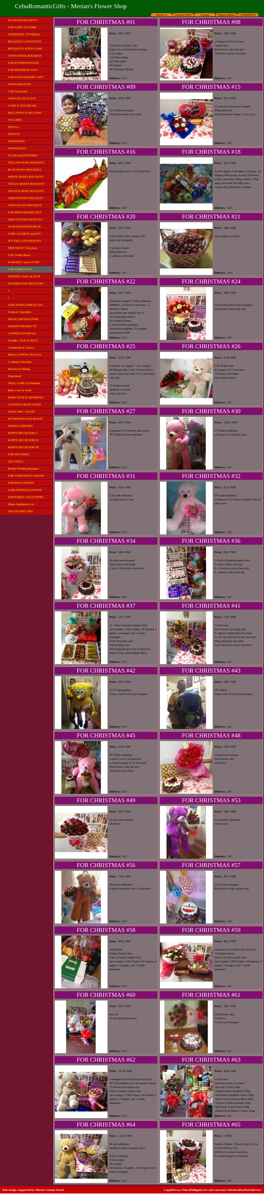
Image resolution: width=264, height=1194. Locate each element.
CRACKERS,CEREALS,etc (25, 304)
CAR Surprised (17, 91)
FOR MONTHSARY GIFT (25, 212)
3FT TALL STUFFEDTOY (24, 240)
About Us (161, 14)
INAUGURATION (19, 84)
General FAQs (183, 14)
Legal (167, 1189)
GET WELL (15, 461)
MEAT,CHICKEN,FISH (23, 319)
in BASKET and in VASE (23, 262)
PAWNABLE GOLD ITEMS (25, 497)
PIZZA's (13, 126)
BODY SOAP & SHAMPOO (25, 397)
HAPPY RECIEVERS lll (23, 447)
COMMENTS (248, 14)
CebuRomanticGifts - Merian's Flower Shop (71, 6)
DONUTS (14, 134)
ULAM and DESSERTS (23, 155)
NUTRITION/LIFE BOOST (25, 418)
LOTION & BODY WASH (24, 404)
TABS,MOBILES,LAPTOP (25, 489)
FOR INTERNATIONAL (23, 62)
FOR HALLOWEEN (21, 482)
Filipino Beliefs (226, 14)
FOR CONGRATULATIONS (26, 475)
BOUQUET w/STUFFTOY (24, 41)
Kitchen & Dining (19, 368)
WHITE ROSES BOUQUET (25, 176)
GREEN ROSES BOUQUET (26, 198)
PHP (128, 33)
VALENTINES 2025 (20, 511)
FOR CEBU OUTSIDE (22, 27)
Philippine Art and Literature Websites (214, 1189)
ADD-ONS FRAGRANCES (25, 219)
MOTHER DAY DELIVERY (26, 283)
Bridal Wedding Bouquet (23, 468)
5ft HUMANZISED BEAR (24, 226)
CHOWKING (16, 141)
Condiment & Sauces (21, 347)
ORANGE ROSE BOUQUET (26, 190)
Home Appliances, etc (21, 504)
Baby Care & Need (19, 390)
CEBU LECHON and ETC (24, 233)
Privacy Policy (180, 1189)
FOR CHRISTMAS (20, 269)
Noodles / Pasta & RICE (23, 340)
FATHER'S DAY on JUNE (24, 276)
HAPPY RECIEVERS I (22, 432)
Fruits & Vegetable (19, 311)
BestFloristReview (250, 1189)
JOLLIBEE (15, 119)
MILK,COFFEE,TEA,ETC (25, 354)
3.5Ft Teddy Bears (19, 255)
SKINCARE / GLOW (21, 411)
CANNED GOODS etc (22, 333)
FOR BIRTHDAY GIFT (23, 69)
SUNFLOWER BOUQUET (25, 55)
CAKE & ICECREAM (22, 105)
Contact (204, 14)
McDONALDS (17, 148)
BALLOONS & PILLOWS (24, 112)
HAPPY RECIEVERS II (23, 440)
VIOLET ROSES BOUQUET (26, 183)
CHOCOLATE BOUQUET (25, 205)
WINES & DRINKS (20, 425)
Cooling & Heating (19, 361)
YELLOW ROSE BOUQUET (26, 162)
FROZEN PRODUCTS (22, 326)
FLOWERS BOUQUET (23, 20)
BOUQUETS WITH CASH (25, 48)
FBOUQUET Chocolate (22, 247)
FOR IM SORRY (19, 454)
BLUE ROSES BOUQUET (24, 169)
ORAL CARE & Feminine (24, 383)
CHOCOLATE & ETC (22, 98)
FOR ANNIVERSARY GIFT (26, 77)
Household (14, 376)
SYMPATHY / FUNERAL (24, 34)
